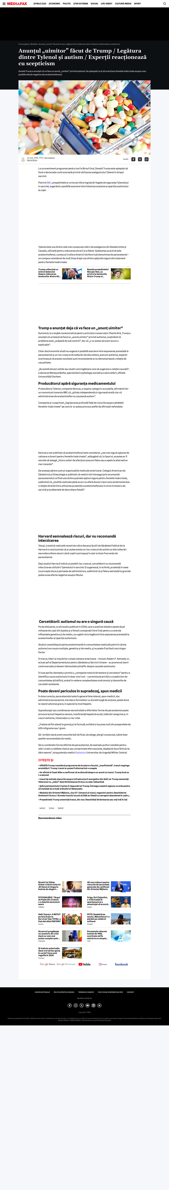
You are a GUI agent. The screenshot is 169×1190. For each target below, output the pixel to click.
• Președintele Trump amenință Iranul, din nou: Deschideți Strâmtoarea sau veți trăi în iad (82, 799)
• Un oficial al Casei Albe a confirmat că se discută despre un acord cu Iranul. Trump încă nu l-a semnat (83, 773)
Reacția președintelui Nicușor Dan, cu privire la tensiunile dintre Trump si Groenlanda (98, 273)
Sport (137, 4)
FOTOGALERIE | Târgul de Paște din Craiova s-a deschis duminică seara (49, 901)
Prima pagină (23, 44)
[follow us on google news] (47, 964)
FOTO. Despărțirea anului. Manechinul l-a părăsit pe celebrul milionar (98, 917)
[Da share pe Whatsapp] (147, 159)
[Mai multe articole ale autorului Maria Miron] (23, 159)
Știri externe (80, 4)
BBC (49, 182)
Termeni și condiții (86, 992)
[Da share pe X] (140, 159)
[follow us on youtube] (84, 964)
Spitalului (81, 752)
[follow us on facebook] (121, 964)
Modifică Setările (84, 998)
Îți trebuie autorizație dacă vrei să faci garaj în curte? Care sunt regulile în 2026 (49, 951)
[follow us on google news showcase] (66, 964)
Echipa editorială (42, 992)
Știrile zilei (40, 4)
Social (94, 4)
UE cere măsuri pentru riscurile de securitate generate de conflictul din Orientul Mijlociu (98, 885)
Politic (67, 4)
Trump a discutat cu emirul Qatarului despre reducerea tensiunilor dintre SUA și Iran (49, 273)
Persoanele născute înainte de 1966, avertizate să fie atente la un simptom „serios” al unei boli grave (97, 935)
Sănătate (33, 44)
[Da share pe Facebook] (133, 159)
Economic (54, 4)
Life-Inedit (106, 4)
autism (42, 808)
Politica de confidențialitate (110, 992)
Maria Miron (32, 160)
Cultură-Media (123, 4)
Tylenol (60, 808)
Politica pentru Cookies (64, 992)
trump (51, 808)
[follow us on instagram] (103, 964)
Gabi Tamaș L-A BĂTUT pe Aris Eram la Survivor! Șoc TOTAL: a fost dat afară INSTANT (49, 917)
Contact (130, 992)
